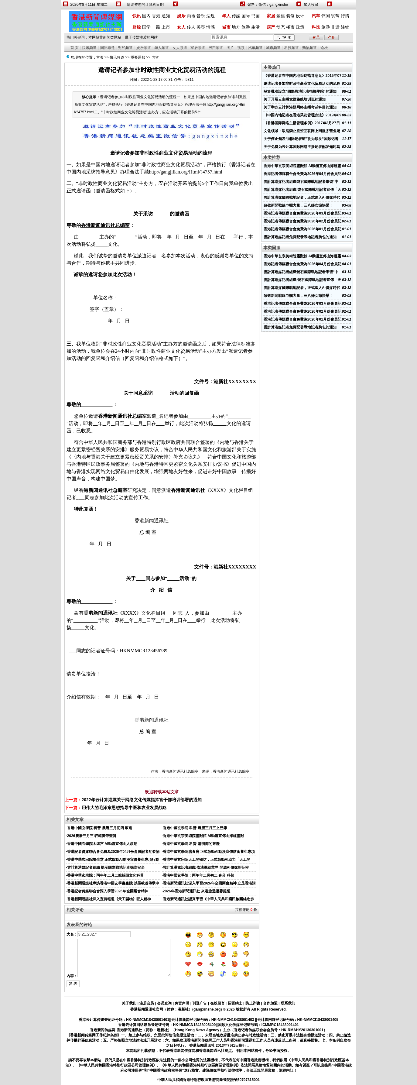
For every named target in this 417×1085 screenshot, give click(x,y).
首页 (100, 57)
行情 (345, 15)
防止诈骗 (252, 1003)
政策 (300, 27)
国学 (146, 27)
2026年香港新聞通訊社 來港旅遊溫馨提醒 (196, 891)
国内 (146, 15)
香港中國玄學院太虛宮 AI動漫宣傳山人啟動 (102, 844)
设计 (300, 15)
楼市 (290, 27)
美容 (201, 27)
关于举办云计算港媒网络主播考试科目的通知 (300, 107)
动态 (280, 27)
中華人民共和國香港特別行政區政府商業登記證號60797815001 (208, 1080)
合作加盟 (270, 1003)
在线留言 (217, 1003)
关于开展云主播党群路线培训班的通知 (295, 99)
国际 (245, 15)
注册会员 (146, 1003)
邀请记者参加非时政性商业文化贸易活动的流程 (302, 83)
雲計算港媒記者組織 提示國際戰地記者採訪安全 (106, 867)
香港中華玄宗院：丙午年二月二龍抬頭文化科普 (105, 875)
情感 (210, 27)
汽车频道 (255, 48)
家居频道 (197, 48)
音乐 (201, 15)
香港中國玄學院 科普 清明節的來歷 (191, 844)
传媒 (236, 15)
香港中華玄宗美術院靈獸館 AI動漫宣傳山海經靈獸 (203, 836)
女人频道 (180, 48)
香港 (156, 15)
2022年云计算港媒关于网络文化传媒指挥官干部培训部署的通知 (142, 799)
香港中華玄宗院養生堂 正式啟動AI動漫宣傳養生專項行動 (113, 859)
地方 (236, 27)
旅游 (245, 27)
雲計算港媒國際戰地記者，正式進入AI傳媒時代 (302, 197)
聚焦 (280, 15)
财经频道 (125, 48)
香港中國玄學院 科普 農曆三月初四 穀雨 (99, 828)
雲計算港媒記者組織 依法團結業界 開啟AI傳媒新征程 (206, 867)
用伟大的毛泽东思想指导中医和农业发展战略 (124, 807)
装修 (290, 15)
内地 (191, 15)
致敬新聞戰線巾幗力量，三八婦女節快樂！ (298, 205)
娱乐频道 (143, 48)
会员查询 (164, 1003)
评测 (325, 15)
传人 (191, 27)
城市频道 (273, 48)
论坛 (324, 48)
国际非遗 (107, 48)
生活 (255, 27)
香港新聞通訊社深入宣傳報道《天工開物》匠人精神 (109, 899)
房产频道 (215, 48)
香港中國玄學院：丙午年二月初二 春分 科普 (198, 875)
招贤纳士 (235, 1003)
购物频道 (309, 48)
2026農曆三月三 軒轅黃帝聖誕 (91, 836)
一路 (156, 27)
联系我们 (288, 1003)
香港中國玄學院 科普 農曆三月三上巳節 (195, 828)
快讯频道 (89, 48)
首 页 (74, 48)
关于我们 (129, 1003)
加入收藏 (311, 4)
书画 (255, 15)
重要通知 (138, 57)
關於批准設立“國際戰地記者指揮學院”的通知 (300, 91)
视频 (240, 48)
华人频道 (161, 48)
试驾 (335, 15)
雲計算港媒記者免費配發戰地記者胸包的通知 (300, 237)
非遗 (335, 27)
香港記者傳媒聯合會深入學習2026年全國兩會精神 (107, 891)
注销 (345, 27)
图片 (230, 48)
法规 (210, 15)
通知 (166, 15)
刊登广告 (199, 1003)
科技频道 (291, 48)
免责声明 (182, 1003)
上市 (166, 27)
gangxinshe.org (206, 1009)
